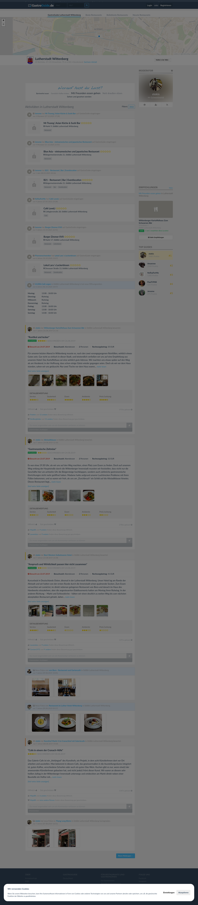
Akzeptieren (183, 892)
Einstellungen (169, 892)
